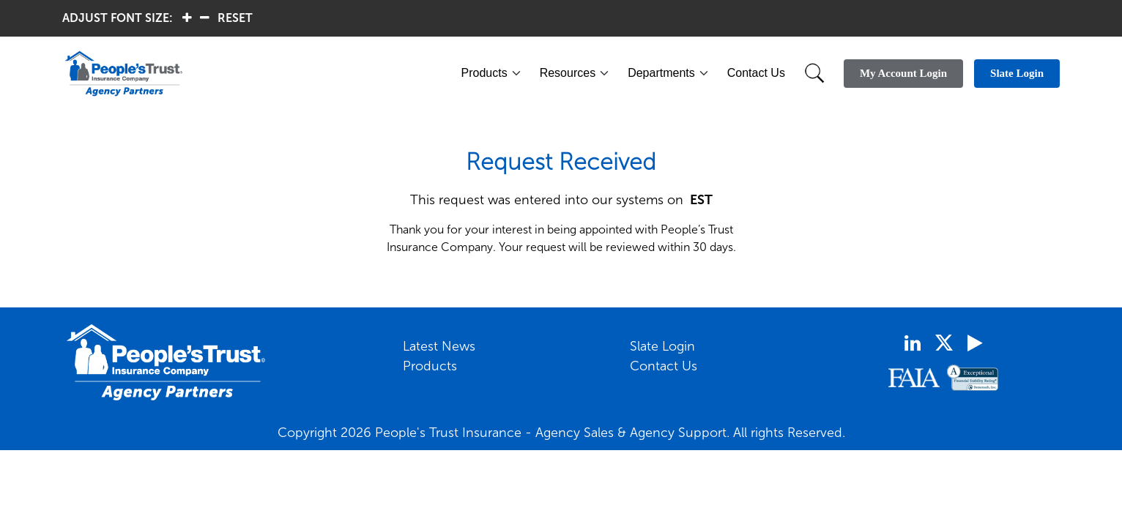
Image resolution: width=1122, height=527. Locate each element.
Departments (661, 73)
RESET (235, 18)
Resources (567, 73)
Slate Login (662, 346)
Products (484, 73)
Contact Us (756, 73)
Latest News (439, 346)
